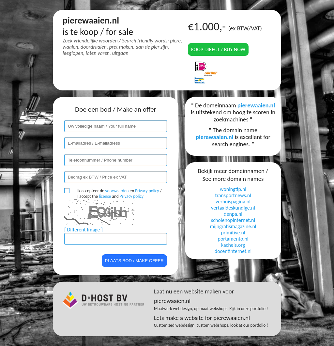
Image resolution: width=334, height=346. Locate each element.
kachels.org (233, 245)
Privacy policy (147, 191)
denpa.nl (233, 214)
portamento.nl (233, 239)
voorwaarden (117, 191)
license (105, 196)
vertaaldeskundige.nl (233, 208)
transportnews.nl (233, 195)
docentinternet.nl (233, 251)
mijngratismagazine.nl (233, 226)
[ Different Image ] (83, 230)
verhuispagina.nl (233, 201)
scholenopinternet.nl (233, 220)
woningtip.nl (233, 189)
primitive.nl (233, 232)
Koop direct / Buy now (218, 49)
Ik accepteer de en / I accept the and (119, 193)
